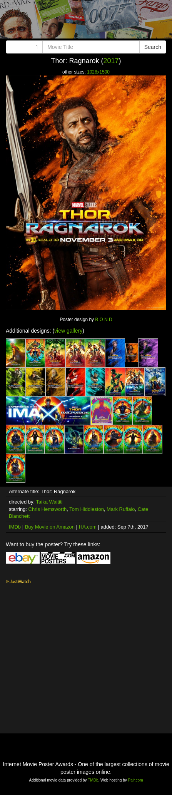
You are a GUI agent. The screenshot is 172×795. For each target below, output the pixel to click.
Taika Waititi (49, 502)
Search (152, 47)
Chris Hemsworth (47, 509)
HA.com (88, 527)
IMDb (15, 527)
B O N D (103, 319)
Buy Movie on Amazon (50, 527)
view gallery (68, 331)
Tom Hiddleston (86, 509)
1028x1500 (98, 72)
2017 (111, 61)
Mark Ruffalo (121, 509)
